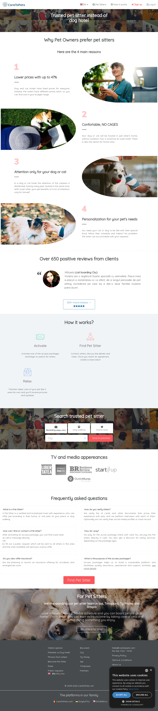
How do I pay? (91, 531)
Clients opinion (55, 648)
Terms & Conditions (122, 660)
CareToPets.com (63, 701)
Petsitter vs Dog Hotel (59, 652)
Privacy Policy (119, 655)
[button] (132, 701)
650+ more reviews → (79, 304)
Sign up (137, 4)
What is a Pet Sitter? (13, 509)
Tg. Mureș (85, 657)
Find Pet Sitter (79, 580)
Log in (151, 4)
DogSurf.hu (83, 701)
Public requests (55, 670)
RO (58, 673)
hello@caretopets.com (123, 648)
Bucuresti (84, 648)
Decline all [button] (142, 695)
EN (84, 4)
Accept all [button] (121, 695)
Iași (81, 661)
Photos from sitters (57, 657)
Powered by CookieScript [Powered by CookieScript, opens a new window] (132, 705)
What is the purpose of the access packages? (107, 558)
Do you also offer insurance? (17, 558)
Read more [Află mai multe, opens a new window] (134, 689)
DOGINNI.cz (100, 701)
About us (116, 664)
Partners (84, 670)
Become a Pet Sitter (92, 629)
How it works (119, 4)
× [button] (151, 670)
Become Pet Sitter (57, 661)
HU (62, 673)
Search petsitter (101, 438)
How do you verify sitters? (97, 509)
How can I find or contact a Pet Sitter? (22, 531)
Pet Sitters (99, 4)
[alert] (132, 687)
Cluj (82, 652)
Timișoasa (85, 666)
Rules (50, 666)
